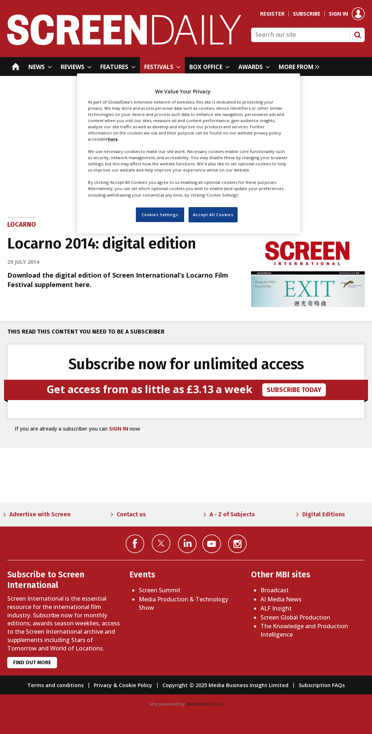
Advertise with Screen (39, 514)
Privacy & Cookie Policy (123, 685)
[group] (297, 66)
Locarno (21, 225)
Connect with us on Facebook (135, 544)
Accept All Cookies (213, 214)
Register (272, 14)
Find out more (32, 663)
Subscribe (306, 14)
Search (357, 35)
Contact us (131, 514)
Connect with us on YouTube (211, 544)
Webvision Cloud (204, 704)
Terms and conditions (55, 685)
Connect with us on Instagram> (237, 544)
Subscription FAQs (322, 685)
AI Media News (281, 599)
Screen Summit (160, 590)
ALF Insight (276, 608)
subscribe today (294, 390)
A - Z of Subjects (232, 514)
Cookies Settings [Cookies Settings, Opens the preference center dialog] (160, 214)
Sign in (338, 14)
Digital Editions (323, 514)
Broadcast (274, 590)
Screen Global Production (295, 617)
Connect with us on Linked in (187, 544)
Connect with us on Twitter (161, 543)
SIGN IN (118, 428)
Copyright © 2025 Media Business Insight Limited (225, 685)
